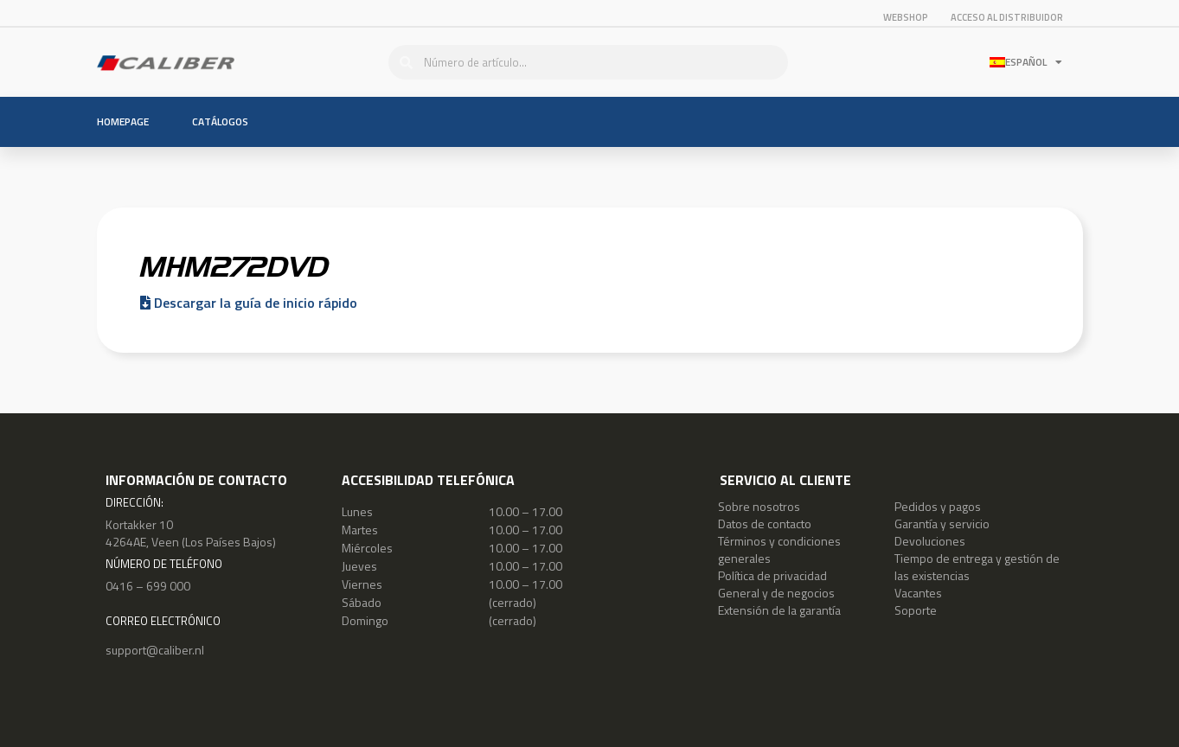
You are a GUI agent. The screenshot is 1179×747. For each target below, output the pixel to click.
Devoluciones (929, 541)
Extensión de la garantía (779, 610)
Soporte (915, 610)
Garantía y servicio (942, 523)
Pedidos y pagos (937, 506)
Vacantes (918, 593)
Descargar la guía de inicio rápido (248, 302)
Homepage (123, 121)
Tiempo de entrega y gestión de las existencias (977, 566)
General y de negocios (776, 593)
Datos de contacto (764, 523)
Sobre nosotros (759, 506)
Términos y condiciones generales (779, 549)
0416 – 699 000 (148, 586)
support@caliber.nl (155, 650)
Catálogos (220, 121)
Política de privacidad (772, 575)
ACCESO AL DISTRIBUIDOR (1007, 17)
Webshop (905, 17)
